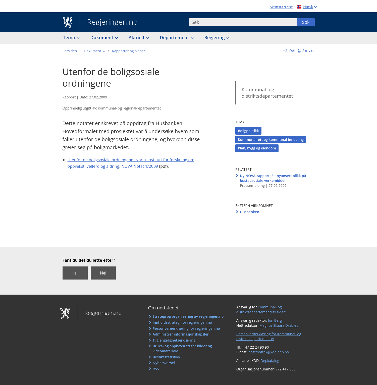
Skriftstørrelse (281, 7)
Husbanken (249, 211)
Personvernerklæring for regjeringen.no (186, 328)
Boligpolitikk (248, 130)
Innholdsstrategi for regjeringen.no (182, 322)
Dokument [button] (102, 37)
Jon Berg (275, 320)
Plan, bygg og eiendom (257, 148)
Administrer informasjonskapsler (181, 334)
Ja (75, 273)
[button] (94, 50)
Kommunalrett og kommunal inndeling (271, 139)
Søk (305, 22)
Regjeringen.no (109, 22)
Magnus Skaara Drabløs (278, 325)
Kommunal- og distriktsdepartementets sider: (261, 309)
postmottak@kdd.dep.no (268, 352)
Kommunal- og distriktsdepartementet (267, 92)
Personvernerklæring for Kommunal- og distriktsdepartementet (268, 336)
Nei (103, 273)
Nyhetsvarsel (164, 362)
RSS (156, 368)
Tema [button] (69, 37)
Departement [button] (175, 37)
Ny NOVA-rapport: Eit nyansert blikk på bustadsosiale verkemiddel (273, 178)
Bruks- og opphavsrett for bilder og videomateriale (182, 348)
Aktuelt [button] (137, 37)
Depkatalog (269, 360)
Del (291, 50)
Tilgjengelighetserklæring (174, 340)
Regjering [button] (215, 37)
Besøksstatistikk (166, 357)
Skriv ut (308, 50)
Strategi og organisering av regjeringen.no (188, 316)
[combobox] (243, 22)
